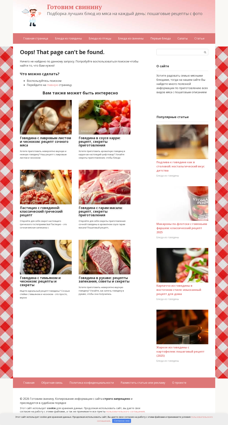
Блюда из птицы (100, 38)
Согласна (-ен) (121, 420)
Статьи (199, 38)
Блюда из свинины (130, 38)
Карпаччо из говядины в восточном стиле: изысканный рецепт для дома (178, 290)
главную (52, 85)
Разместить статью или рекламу (143, 383)
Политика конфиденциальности (91, 383)
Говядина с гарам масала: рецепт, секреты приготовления (101, 211)
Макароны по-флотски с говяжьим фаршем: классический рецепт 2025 (181, 228)
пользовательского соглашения (125, 411)
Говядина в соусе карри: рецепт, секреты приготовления (99, 141)
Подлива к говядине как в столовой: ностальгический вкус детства (180, 166)
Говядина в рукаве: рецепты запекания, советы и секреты (104, 280)
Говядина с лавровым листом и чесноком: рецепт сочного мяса (45, 141)
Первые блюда (160, 38)
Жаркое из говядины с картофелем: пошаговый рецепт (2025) (180, 351)
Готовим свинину (74, 7)
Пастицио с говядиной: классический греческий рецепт (41, 211)
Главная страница (35, 38)
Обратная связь (52, 383)
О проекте (179, 383)
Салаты (183, 38)
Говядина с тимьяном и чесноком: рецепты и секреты (40, 281)
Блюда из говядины (68, 38)
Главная (28, 383)
